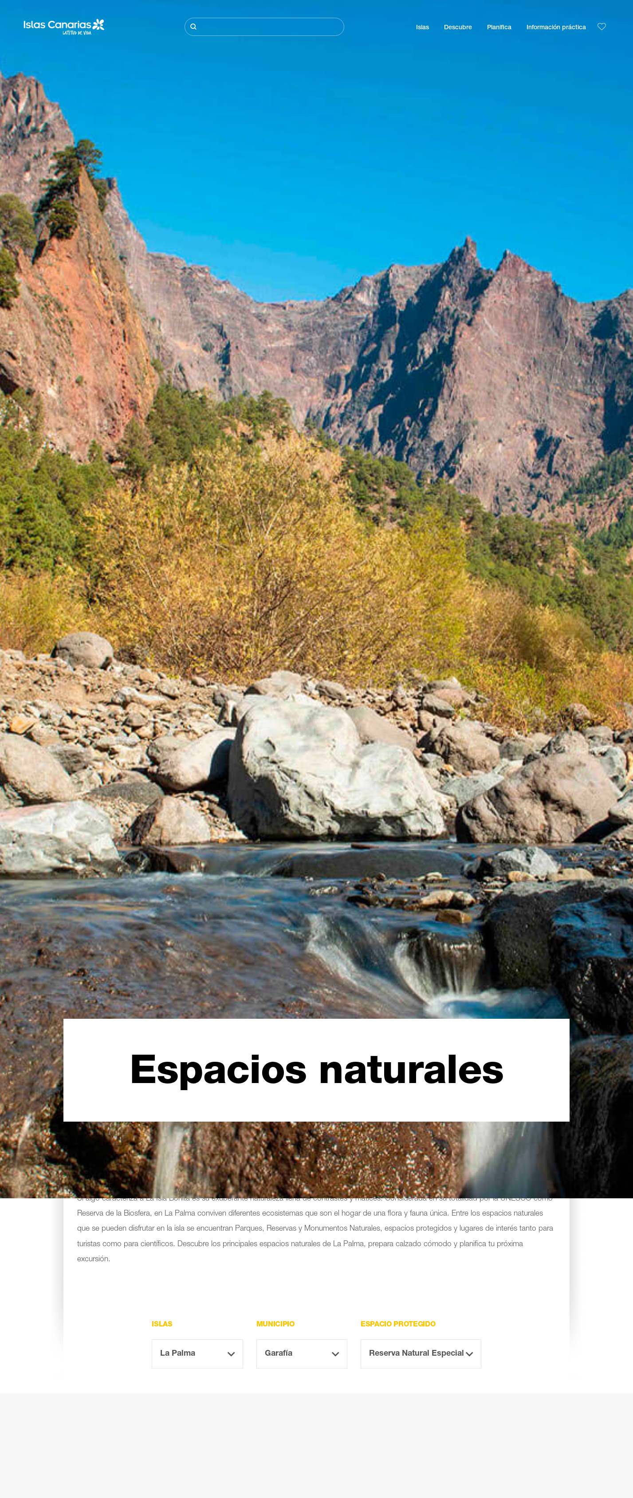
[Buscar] (264, 27)
